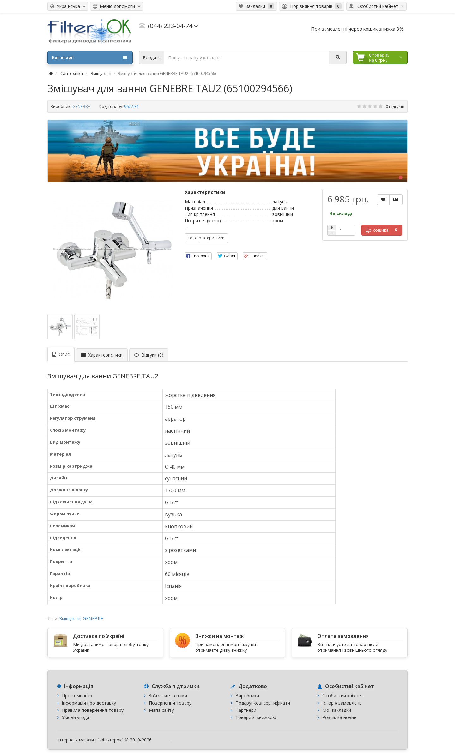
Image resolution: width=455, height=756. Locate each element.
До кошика (377, 230)
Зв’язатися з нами (168, 696)
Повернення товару (170, 703)
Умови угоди (75, 717)
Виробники (247, 696)
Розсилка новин (339, 717)
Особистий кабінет (342, 696)
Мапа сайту (161, 710)
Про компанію (77, 696)
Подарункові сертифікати (262, 703)
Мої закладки (336, 710)
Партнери (245, 710)
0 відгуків (395, 106)
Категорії (89, 57)
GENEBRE (81, 106)
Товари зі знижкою (255, 717)
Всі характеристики (206, 238)
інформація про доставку (89, 703)
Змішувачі (69, 618)
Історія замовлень (342, 703)
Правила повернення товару (93, 710)
